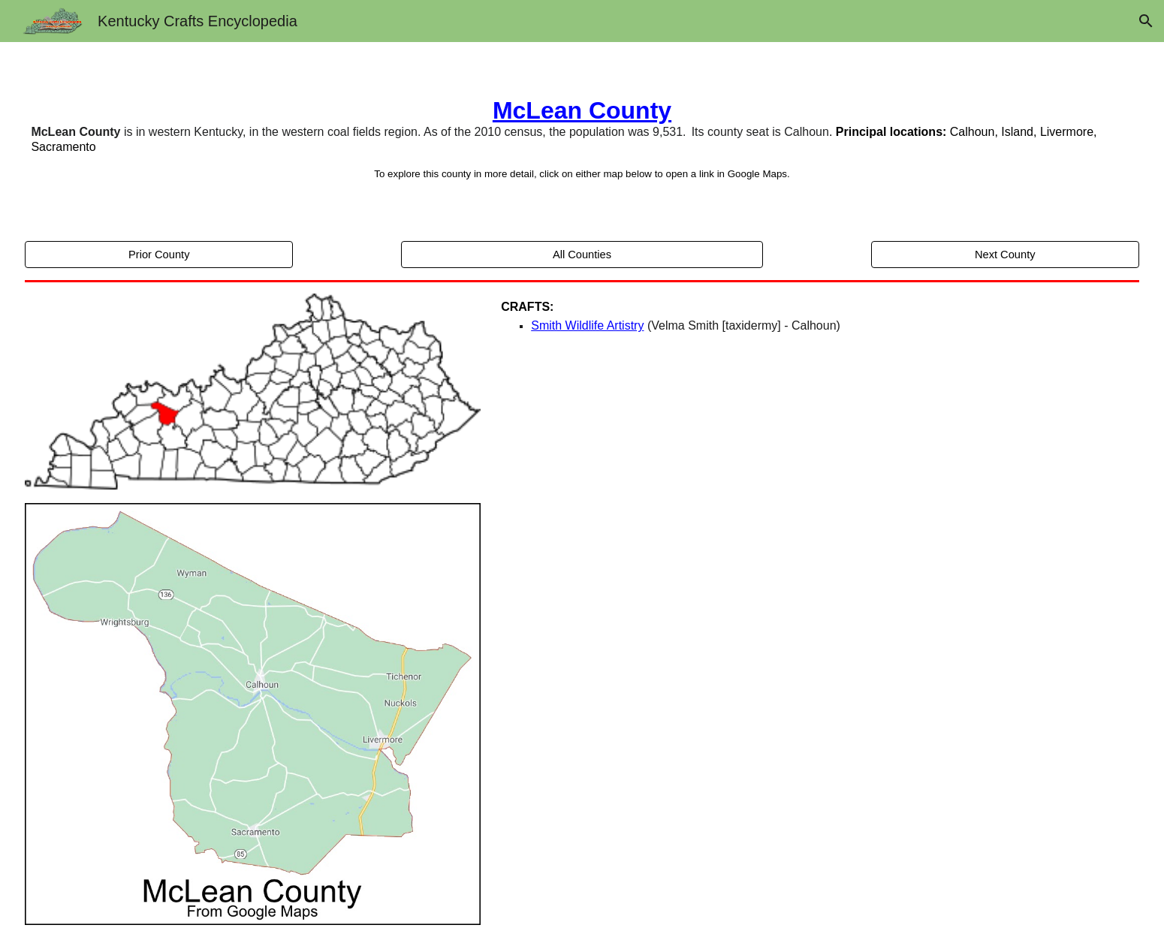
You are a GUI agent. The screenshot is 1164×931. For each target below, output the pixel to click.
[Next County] (1005, 254)
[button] (1146, 21)
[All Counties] (582, 254)
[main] (581, 138)
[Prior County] (159, 254)
